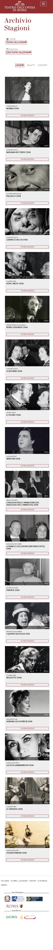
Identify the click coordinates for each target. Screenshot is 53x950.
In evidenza (42, 881)
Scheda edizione (27, 115)
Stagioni (12, 49)
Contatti (32, 881)
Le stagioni (23, 881)
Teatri (11, 39)
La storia (14, 881)
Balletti (31, 65)
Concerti (42, 65)
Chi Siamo (5, 881)
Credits (4, 885)
